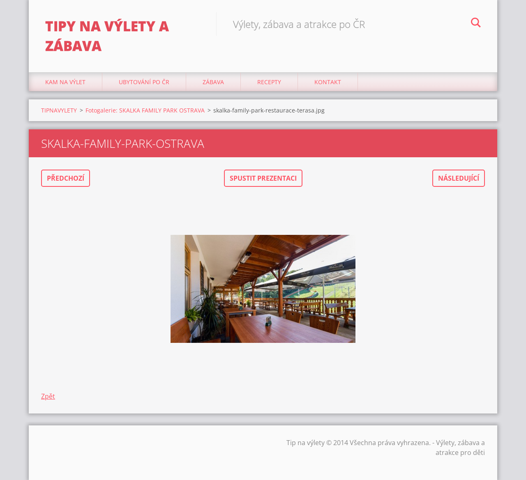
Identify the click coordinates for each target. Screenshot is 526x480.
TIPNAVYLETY (59, 110)
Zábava (213, 82)
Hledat (476, 23)
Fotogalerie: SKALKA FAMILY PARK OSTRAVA (145, 110)
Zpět (48, 396)
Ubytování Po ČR (144, 82)
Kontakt (327, 82)
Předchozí (65, 178)
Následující (458, 178)
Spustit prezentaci (263, 178)
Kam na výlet (65, 82)
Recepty (269, 82)
